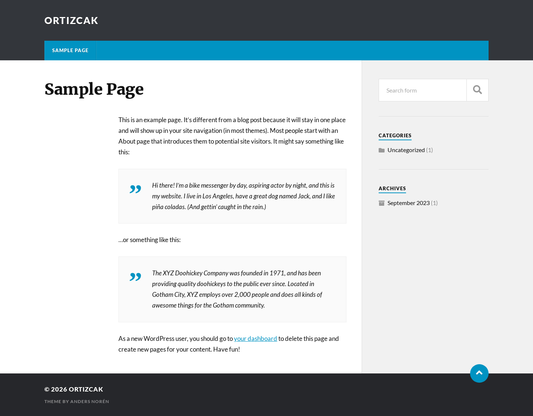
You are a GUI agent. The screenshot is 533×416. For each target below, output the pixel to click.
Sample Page (70, 50)
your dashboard (255, 338)
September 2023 (409, 202)
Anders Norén (89, 401)
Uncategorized (406, 149)
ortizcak (71, 20)
